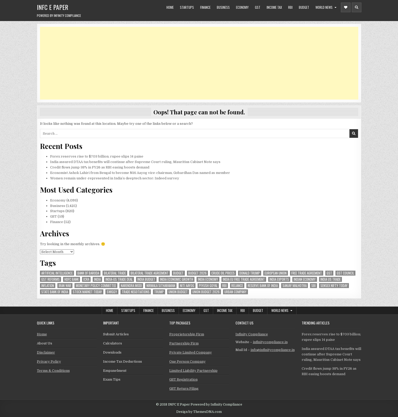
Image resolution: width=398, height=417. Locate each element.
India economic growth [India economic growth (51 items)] (176, 279)
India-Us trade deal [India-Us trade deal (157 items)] (119, 279)
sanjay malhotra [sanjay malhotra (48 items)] (294, 285)
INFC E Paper (52, 7)
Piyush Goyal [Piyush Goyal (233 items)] (208, 285)
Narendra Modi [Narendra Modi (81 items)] (131, 285)
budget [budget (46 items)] (178, 273)
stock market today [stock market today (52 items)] (87, 291)
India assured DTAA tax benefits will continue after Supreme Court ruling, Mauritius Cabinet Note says (135, 162)
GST (257, 7)
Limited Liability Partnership (193, 371)
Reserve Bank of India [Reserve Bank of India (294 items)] (263, 285)
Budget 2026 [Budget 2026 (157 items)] (197, 273)
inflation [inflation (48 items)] (47, 285)
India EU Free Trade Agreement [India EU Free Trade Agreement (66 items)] (244, 279)
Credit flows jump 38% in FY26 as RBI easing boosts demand (99, 167)
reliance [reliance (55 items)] (237, 285)
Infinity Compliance (251, 334)
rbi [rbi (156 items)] (224, 285)
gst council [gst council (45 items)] (345, 273)
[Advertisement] (196, 63)
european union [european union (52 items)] (276, 273)
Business (223, 7)
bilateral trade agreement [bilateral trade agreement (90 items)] (149, 273)
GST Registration (183, 379)
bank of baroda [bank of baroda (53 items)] (88, 273)
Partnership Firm (184, 343)
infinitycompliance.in (270, 342)
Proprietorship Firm (186, 334)
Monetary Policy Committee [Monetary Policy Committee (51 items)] (96, 285)
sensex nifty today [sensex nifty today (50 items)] (334, 285)
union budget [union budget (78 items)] (178, 291)
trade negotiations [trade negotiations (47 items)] (136, 291)
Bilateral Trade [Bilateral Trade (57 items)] (115, 273)
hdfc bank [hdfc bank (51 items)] (71, 279)
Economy (242, 7)
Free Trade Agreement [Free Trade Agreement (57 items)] (306, 273)
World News (324, 7)
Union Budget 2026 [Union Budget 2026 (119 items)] (206, 291)
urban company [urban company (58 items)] (235, 291)
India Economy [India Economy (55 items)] (208, 279)
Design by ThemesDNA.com (199, 412)
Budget (304, 7)
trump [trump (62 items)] (159, 291)
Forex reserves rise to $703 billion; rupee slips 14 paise (96, 156)
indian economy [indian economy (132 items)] (305, 279)
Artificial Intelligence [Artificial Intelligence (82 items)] (57, 273)
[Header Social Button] (345, 7)
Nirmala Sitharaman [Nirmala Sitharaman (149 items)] (160, 285)
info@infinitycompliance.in (273, 350)
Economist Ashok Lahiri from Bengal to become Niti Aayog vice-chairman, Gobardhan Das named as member (140, 173)
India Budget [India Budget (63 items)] (146, 279)
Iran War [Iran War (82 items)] (65, 285)
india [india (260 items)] (97, 279)
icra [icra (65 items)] (86, 279)
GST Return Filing (184, 388)
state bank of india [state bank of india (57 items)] (54, 291)
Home (170, 7)
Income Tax (274, 7)
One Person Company (187, 361)
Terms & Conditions (53, 371)
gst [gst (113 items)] (329, 273)
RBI (290, 7)
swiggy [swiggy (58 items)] (112, 291)
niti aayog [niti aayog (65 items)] (187, 285)
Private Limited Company (190, 352)
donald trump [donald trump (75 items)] (249, 273)
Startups (187, 7)
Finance (205, 7)
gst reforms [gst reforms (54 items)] (50, 279)
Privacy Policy (49, 361)
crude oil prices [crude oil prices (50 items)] (223, 273)
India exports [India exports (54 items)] (279, 279)
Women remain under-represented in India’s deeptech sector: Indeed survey (114, 178)
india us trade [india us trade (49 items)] (330, 279)
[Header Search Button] (356, 7)
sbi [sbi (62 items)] (313, 285)
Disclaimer (46, 352)
